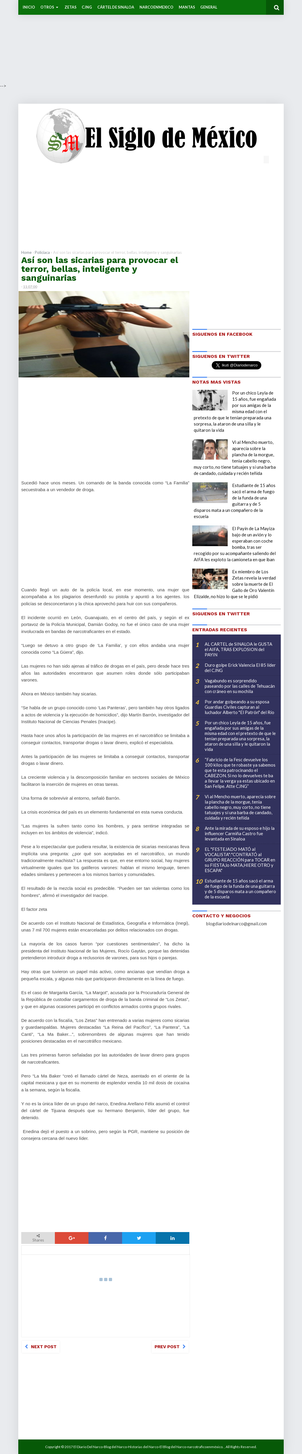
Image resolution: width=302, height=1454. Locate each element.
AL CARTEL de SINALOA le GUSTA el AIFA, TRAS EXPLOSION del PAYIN (238, 649)
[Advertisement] (151, 41)
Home (26, 252)
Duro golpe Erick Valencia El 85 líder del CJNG (240, 667)
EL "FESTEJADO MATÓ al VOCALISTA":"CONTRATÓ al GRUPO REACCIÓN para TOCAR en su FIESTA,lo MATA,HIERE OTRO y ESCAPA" (240, 859)
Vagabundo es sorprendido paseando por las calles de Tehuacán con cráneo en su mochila (240, 686)
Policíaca (42, 252)
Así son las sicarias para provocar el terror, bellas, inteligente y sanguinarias (99, 269)
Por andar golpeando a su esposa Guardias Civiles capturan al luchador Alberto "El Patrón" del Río (239, 707)
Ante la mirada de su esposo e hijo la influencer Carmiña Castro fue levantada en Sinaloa (240, 833)
